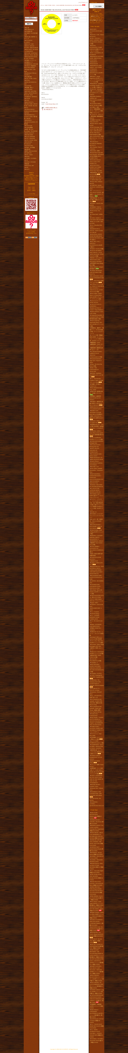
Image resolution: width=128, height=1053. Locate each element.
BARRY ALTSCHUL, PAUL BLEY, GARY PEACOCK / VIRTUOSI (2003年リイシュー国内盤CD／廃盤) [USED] (96, 970)
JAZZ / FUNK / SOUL (31, 78)
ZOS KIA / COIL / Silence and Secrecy (97, 35)
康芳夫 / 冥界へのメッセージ (96, 649)
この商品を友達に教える (50, 107)
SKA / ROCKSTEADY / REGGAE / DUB (30, 94)
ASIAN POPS (28, 89)
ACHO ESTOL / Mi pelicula (95, 799)
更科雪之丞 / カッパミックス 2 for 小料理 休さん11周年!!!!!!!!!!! (97, 751)
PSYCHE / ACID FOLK (31, 53)
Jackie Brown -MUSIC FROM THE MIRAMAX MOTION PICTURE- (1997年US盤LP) (96, 237)
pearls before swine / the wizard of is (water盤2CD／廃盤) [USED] (97, 928)
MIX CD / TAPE (29, 44)
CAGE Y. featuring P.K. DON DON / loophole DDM (97, 677)
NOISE (27, 113)
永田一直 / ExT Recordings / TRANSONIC (31, 130)
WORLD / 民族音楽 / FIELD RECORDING (30, 66)
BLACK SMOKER (30, 136)
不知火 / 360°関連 (30, 147)
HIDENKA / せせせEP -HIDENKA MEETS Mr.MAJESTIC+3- (96, 537)
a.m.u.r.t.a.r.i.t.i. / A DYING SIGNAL (95, 301)
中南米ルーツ (29, 62)
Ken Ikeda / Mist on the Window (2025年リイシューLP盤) (96, 591)
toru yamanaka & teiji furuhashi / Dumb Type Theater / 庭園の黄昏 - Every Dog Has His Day (96, 709)
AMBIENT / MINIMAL (31, 96)
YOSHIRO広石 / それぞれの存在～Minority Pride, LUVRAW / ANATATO (96, 746)
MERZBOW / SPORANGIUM (94, 62)
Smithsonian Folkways (31, 73)
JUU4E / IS (93, 512)
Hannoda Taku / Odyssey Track (96, 789)
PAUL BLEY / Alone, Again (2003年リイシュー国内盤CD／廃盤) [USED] (96, 903)
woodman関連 (29, 127)
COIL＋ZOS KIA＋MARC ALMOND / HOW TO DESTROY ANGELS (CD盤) (96, 41)
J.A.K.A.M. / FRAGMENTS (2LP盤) (95, 659)
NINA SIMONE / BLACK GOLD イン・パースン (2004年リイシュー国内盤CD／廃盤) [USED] (97, 978)
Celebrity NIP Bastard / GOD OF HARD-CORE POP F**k (96, 272)
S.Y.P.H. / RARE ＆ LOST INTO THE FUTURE (97, 218)
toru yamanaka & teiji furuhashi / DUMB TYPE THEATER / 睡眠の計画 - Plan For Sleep (96, 702)
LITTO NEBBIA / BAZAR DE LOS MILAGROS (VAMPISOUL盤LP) (97, 549)
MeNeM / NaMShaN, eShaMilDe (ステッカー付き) (96, 375)
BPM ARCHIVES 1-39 (96, 457)
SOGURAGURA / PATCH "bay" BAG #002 (96, 169)
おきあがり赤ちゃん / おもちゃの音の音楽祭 (96, 638)
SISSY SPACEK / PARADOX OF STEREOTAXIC (95, 450)
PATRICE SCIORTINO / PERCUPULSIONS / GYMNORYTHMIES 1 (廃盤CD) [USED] (96, 922)
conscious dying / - (95, 613)
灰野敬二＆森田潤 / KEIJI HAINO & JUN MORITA (95, 397)
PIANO (27, 100)
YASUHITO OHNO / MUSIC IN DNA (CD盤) (96, 104)
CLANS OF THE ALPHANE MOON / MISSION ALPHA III (95, 490)
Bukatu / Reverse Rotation (97, 686)
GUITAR (27, 98)
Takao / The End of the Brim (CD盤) (96, 365)
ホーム (42, 5)
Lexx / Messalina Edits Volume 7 (96, 226)
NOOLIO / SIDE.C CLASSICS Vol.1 (95, 421)
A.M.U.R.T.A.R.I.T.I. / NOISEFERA (96, 305)
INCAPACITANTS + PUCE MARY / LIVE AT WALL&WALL (96, 526)
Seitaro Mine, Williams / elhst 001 (96, 182)
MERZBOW (28, 120)
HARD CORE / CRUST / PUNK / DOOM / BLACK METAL (31, 105)
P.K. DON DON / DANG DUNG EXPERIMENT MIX (97, 277)
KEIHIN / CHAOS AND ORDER (96, 204)
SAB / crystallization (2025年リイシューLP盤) (96, 438)
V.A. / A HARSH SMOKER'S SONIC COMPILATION (95, 617)
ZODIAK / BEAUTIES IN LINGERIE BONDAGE (96, 485)
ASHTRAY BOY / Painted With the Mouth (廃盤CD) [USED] (96, 848)
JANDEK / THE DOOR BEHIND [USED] (96, 860)
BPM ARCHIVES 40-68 (97, 459)
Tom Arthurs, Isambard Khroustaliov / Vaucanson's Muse (96, 470)
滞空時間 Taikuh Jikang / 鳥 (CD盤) (97, 264)
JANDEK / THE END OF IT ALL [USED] (97, 857)
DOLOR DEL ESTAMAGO (28, 143)
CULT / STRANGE (30, 138)
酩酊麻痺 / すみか (95, 342)
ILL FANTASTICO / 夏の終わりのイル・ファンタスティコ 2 (97, 138)
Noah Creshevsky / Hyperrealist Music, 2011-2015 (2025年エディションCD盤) (97, 323)
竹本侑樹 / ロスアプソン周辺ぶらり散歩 (96, 738)
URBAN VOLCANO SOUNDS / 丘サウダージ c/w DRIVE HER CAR (96, 178)
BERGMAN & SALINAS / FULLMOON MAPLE (97, 408)
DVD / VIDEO (29, 154)
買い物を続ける (48, 109)
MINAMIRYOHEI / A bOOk (96, 609)
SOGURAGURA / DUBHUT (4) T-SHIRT (95, 166)
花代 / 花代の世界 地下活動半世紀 (96, 554)
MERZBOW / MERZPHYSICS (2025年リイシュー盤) (97, 72)
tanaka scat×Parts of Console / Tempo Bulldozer (96, 308)
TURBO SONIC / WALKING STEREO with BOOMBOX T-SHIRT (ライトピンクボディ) (97, 729)
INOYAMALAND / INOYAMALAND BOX (96, 260)
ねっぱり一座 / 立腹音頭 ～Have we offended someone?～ (96, 521)
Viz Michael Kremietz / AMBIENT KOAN (96, 352)
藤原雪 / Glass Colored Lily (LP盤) (96, 543)
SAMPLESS (28, 153)
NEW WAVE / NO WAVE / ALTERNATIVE (31, 50)
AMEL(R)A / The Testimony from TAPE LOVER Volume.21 (95, 681)
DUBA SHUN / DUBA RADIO (96, 124)
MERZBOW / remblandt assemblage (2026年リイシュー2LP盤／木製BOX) (96, 85)
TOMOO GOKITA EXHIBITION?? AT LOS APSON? (96, 757)
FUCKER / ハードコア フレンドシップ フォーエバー (96, 515)
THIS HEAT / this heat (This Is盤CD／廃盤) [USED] (96, 940)
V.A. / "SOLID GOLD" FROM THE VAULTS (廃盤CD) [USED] (97, 1026)
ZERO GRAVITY (29, 133)
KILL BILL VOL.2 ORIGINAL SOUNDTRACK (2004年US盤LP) (96, 244)
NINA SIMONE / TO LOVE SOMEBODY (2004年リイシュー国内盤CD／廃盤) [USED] (97, 985)
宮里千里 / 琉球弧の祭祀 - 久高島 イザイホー (96, 393)
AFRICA (27, 75)
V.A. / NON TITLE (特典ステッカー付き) (96, 281)
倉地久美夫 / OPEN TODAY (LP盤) (95, 656)
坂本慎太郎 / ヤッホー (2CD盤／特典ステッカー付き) (96, 199)
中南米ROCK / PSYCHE (31, 64)
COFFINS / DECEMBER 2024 (96, 581)
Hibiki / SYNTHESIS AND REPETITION (96, 625)
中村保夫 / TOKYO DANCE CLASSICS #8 (95, 208)
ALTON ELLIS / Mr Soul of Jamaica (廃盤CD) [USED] (96, 1020)
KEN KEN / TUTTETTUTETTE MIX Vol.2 (96, 31)
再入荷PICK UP (29, 29)
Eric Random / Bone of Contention (96, 148)
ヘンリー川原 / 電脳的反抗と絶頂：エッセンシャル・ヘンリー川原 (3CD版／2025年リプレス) (97, 337)
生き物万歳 (28, 76)
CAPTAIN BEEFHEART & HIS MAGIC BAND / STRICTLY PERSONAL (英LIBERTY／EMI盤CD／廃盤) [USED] (97, 999)
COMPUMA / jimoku (96, 185)
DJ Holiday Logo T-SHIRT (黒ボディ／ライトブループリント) (97, 495)
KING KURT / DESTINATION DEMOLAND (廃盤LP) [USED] (96, 815)
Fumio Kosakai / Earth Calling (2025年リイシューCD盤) (97, 531)
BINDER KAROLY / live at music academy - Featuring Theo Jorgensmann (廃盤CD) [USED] (97, 828)
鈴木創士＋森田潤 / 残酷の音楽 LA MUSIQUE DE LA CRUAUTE (96, 403)
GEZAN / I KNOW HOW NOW (97, 188)
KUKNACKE (28, 125)
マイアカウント (83, 2)
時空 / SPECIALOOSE (31, 151)
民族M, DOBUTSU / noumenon (95, 629)
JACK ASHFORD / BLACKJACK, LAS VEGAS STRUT (70, 5)
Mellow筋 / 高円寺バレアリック (30, 37)
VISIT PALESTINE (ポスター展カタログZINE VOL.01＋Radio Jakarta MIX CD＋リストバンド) (97, 598)
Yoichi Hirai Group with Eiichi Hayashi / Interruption (97, 153)
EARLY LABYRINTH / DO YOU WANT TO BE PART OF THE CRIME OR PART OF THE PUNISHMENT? (96, 779)
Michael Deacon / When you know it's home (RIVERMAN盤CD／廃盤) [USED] (97, 866)
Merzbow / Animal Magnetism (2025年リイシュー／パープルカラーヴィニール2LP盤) (96, 79)
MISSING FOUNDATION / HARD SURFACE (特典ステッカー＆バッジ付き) (96, 48)
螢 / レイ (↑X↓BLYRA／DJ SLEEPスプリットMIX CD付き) (96, 92)
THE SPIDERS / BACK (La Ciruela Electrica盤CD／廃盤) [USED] (96, 897)
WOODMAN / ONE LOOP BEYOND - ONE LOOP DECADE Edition (96, 794)
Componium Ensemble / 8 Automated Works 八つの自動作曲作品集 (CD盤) (97, 317)
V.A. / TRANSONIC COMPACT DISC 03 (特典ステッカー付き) (96, 380)
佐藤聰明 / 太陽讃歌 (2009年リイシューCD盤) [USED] (96, 1006)
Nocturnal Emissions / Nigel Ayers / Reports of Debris (96, 360)
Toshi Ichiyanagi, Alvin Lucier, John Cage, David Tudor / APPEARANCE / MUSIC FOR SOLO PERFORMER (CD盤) (96, 131)
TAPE (26, 167)
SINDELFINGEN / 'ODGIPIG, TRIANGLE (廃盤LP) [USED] (96, 821)
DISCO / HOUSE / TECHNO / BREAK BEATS (31, 46)
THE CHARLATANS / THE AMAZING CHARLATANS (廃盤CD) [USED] (96, 877)
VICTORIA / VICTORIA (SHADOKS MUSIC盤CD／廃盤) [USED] (96, 1040)
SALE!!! (27, 169)
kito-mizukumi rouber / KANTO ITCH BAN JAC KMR (96, 577)
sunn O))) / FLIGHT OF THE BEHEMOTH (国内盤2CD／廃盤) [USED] (96, 946)
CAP (26, 160)
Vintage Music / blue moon (30, 70)
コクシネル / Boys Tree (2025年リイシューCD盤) (96, 641)
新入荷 (27, 27)
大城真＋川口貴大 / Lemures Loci (95, 385)
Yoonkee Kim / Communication (94, 714)
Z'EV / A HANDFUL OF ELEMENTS (96, 53)
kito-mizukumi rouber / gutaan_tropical (96, 454)
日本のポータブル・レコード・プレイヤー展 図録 (96, 633)
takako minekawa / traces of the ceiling (96, 312)
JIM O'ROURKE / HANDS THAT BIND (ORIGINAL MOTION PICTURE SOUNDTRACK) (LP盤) (97, 668)
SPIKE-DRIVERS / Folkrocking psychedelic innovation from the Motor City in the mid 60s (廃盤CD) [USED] (96, 890)
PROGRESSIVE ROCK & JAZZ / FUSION (30, 57)
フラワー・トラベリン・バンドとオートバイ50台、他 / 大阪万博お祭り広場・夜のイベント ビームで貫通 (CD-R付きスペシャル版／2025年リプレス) (96, 505)
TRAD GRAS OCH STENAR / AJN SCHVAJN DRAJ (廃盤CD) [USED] (96, 883)
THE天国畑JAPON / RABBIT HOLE (95, 157)
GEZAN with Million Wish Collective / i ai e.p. (96, 251)
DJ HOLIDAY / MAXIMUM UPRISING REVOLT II (96, 143)
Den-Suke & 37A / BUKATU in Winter (95, 689)
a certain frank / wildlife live (96, 215)
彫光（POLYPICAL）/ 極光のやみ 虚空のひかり (96, 417)
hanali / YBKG (94, 602)
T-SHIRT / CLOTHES (30, 158)
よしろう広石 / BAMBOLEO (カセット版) (97, 742)
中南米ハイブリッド (30, 60)
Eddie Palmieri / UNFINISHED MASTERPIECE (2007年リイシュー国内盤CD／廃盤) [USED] (97, 1013)
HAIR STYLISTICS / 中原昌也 (31, 123)
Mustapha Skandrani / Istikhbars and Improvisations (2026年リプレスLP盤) (97, 99)
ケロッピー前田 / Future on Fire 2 (97, 765)
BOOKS (27, 156)
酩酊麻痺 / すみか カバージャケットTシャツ (96, 345)
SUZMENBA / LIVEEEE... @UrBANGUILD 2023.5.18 (97, 803)
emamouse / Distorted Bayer (96, 693)
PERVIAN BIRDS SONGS (95, 761)
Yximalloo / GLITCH (96, 673)
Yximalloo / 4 (94, 662)
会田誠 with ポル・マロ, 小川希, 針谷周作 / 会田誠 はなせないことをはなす (97, 427)
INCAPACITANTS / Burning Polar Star (95, 445)
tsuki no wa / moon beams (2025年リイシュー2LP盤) (97, 652)
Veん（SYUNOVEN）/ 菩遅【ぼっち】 (96, 696)
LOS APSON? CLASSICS (28, 41)
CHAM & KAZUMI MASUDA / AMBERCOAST (95, 559)
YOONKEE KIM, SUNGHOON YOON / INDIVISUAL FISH (95, 586)
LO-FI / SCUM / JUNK (31, 140)
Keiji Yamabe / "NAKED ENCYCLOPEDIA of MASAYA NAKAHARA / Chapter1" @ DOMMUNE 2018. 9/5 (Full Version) (96, 721)
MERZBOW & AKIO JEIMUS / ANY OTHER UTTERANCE (96, 67)
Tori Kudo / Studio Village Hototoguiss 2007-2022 (97, 645)
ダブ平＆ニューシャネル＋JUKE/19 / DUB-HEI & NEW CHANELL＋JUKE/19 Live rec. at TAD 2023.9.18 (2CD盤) (97, 288)
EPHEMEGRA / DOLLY (97, 541)
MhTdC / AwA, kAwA (96, 258)
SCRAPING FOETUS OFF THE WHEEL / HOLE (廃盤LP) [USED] (96, 908)
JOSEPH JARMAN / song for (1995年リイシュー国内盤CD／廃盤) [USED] (97, 991)
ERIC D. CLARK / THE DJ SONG (96, 222)
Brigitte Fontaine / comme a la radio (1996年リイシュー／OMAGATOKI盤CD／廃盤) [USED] (97, 915)
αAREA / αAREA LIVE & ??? (96, 563)
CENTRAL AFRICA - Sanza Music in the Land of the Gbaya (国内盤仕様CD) (97, 433)
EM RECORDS (29, 134)
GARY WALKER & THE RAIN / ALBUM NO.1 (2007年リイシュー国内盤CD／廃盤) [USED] (96, 961)
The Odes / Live (95, 466)
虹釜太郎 (27, 149)
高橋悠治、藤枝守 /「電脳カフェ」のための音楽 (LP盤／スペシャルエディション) (97, 330)
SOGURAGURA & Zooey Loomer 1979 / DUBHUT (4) (95, 161)
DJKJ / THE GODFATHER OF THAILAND (94, 369)
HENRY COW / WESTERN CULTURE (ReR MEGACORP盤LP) (96, 412)
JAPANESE (28, 85)
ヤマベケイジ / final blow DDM (95, 734)
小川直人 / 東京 (95, 107)
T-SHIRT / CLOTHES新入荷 (30, 34)
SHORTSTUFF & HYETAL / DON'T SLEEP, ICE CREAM (96, 230)
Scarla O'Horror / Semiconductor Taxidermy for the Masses (96, 463)
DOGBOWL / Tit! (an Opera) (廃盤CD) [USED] (96, 853)
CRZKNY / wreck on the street (96, 605)
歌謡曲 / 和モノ (29, 87)
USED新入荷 (28, 31)
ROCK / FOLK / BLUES (31, 55)
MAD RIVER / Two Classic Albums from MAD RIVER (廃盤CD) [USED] (96, 935)
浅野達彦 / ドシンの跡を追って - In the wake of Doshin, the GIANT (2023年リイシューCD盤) (97, 771)
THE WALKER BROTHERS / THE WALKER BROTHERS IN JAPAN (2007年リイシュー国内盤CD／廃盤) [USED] (97, 953)
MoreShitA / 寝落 (95, 151)
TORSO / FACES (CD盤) (97, 248)
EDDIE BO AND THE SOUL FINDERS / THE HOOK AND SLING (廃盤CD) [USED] (96, 842)
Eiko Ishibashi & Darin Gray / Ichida (96, 388)
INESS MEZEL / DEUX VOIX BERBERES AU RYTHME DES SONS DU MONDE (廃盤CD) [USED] (97, 835)
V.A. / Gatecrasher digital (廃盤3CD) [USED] (96, 871)
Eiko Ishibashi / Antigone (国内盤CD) (96, 267)
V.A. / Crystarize (95, 611)
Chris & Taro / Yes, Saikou (95, 211)
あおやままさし (29, 102)
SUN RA (27, 80)
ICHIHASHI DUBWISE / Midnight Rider (97, 442)
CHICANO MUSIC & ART (30, 83)
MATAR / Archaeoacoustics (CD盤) (96, 356)
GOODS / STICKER (30, 162)
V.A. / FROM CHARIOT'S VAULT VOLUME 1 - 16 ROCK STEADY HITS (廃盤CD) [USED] (96, 1033)
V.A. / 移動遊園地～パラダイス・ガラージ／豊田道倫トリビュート (97, 110)
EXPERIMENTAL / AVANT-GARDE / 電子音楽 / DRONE (30, 116)
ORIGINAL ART (29, 165)
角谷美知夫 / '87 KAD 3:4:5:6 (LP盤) (96, 173)
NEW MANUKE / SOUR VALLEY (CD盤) (96, 255)
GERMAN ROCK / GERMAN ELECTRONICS (31, 110)
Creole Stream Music (50, 104)
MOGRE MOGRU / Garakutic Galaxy (95, 785)
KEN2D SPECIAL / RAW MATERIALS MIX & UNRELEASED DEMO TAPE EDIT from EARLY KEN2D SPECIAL (97, 570)
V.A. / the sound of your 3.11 (96, 621)
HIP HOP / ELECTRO (30, 91)
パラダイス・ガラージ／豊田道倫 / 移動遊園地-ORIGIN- (96, 116)
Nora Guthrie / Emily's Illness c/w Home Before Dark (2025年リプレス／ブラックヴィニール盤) (97, 296)
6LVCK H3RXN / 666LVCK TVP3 (95, 482)
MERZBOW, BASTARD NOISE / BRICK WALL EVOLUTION (96, 58)
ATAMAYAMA (29, 145)
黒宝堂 (27, 164)
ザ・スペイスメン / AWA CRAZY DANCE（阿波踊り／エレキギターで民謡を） (97, 193)
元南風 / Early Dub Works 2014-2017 (95, 120)
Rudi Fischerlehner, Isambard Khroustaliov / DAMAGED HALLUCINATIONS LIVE (96, 476)
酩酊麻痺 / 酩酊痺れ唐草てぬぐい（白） (96, 348)
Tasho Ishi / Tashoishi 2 (96, 89)
